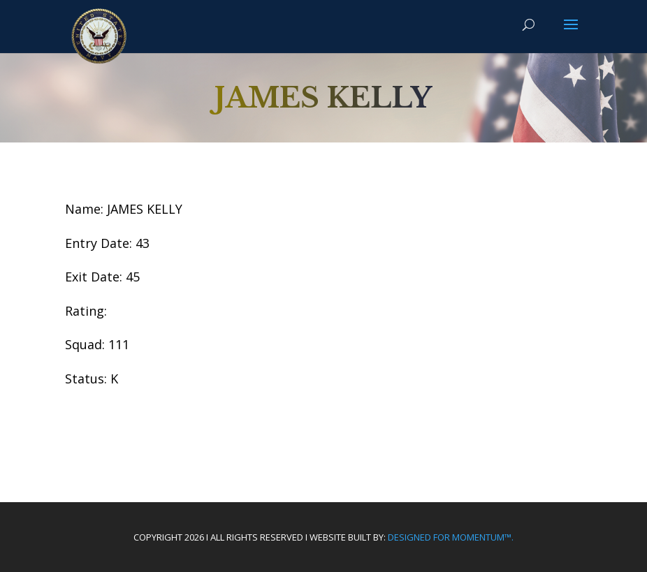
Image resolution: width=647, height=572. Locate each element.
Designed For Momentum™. (451, 537)
